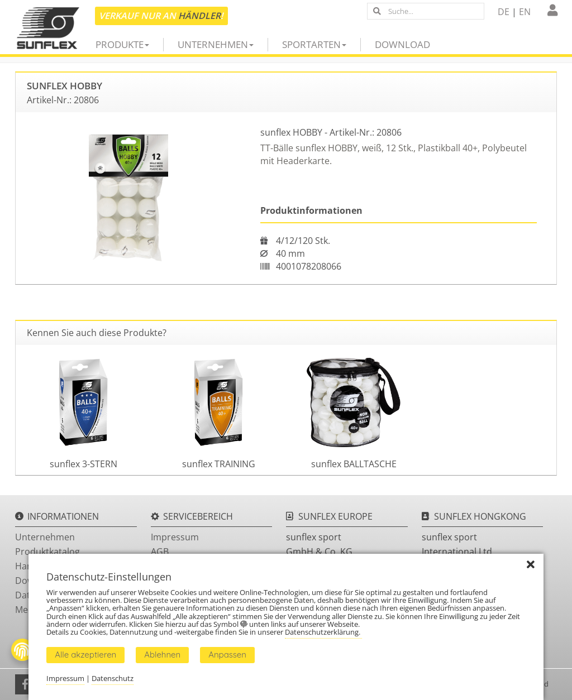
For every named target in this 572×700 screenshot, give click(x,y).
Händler (199, 15)
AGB (160, 551)
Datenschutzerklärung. (323, 632)
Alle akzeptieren (85, 654)
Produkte (122, 44)
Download (402, 44)
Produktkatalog (47, 551)
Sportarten (314, 44)
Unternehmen (216, 44)
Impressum (175, 537)
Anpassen (227, 654)
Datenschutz (113, 678)
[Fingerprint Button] (22, 650)
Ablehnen (162, 654)
